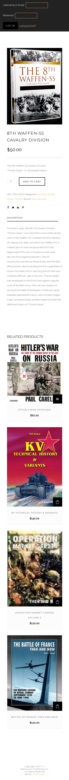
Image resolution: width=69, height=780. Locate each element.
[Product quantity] (11, 181)
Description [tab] (14, 217)
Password (8, 15)
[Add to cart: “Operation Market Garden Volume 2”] (57, 602)
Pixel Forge (39, 774)
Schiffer (19, 199)
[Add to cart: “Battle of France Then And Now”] (57, 706)
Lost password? (27, 26)
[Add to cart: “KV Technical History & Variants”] (57, 502)
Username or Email (13, 5)
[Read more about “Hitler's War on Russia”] (57, 399)
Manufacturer (39, 199)
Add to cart (32, 181)
